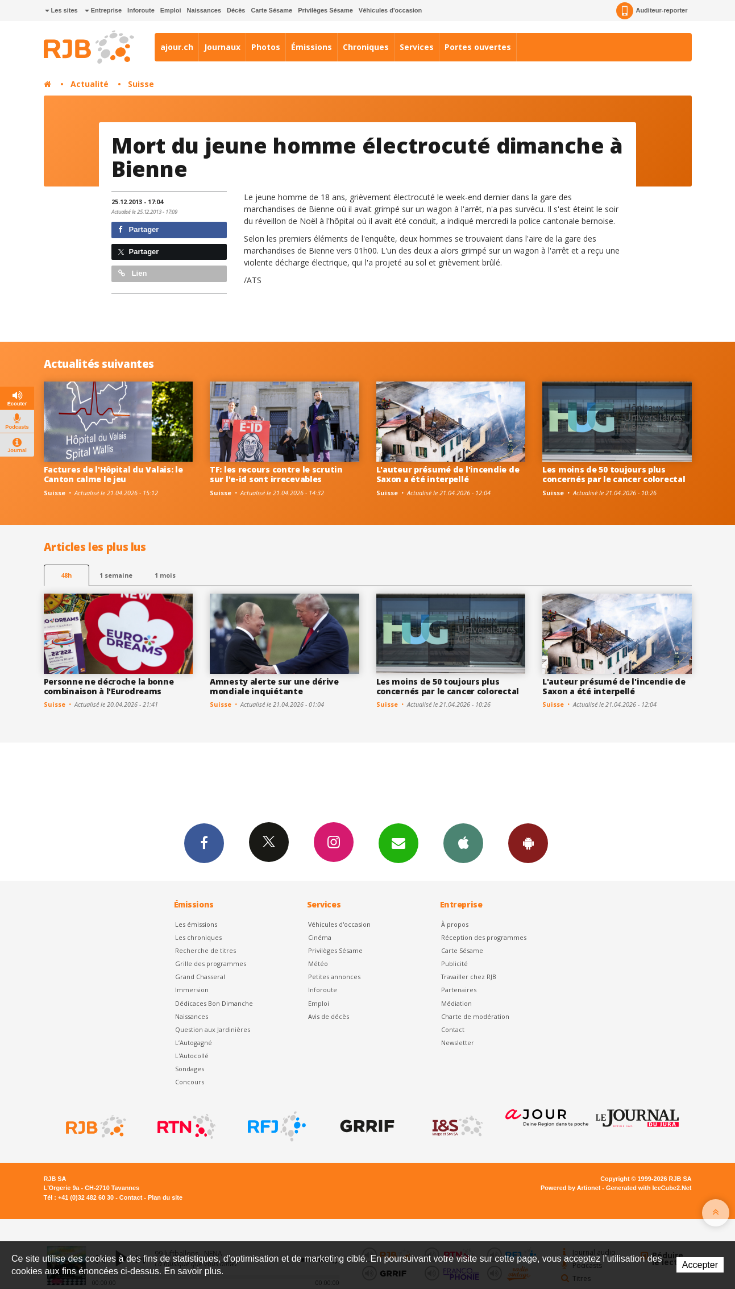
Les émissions (196, 924)
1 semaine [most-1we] (115, 575)
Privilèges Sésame (325, 10)
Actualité (89, 83)
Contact (452, 1029)
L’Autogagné (193, 1042)
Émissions (311, 47)
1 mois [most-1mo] (165, 575)
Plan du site (165, 1197)
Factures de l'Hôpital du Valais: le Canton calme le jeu (113, 474)
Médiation (456, 1003)
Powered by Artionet (570, 1187)
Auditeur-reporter (651, 10)
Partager (138, 229)
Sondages (189, 1068)
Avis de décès (328, 1016)
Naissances (203, 10)
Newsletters (398, 842)
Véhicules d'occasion (390, 10)
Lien (132, 273)
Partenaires (458, 989)
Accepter (700, 1265)
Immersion (192, 989)
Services (417, 47)
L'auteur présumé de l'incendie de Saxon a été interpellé (448, 474)
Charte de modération (475, 1016)
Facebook (204, 842)
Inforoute (141, 10)
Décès (236, 10)
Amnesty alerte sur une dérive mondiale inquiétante (274, 686)
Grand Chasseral (200, 976)
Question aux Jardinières (212, 1029)
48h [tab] (66, 575)
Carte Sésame (271, 10)
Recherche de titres (205, 950)
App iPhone (463, 842)
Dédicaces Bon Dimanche (214, 1003)
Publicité (454, 963)
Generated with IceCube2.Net (648, 1187)
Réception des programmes (483, 937)
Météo (318, 963)
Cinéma (319, 937)
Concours (189, 1081)
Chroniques (366, 47)
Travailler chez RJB (468, 976)
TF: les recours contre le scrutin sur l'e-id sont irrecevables (276, 474)
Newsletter (457, 1042)
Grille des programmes (210, 963)
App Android (528, 842)
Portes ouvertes (478, 47)
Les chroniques (198, 937)
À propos (454, 924)
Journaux (222, 47)
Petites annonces (334, 976)
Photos (265, 47)
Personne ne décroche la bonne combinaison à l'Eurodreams (109, 686)
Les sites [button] (61, 10)
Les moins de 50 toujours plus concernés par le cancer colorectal (613, 474)
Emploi (170, 10)
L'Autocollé (192, 1055)
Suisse (141, 83)
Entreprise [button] (103, 10)
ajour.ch (176, 47)
